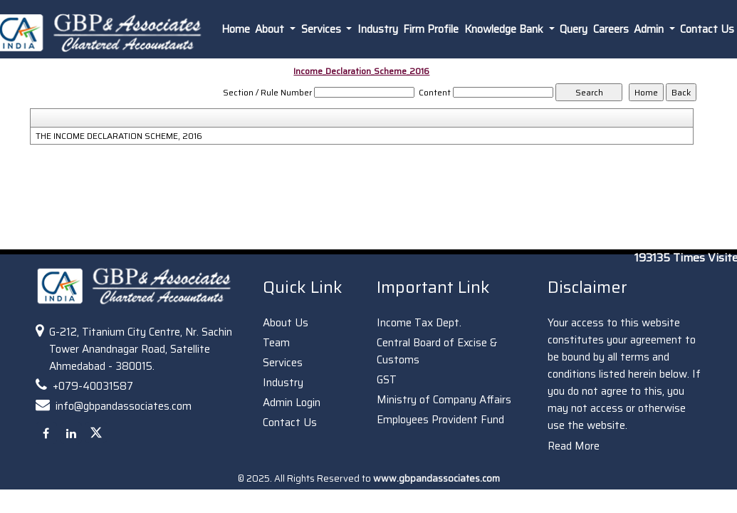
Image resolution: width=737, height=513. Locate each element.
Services (283, 362)
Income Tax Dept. (419, 322)
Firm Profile (431, 29)
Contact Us (290, 422)
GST (387, 379)
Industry (377, 29)
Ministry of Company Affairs (444, 399)
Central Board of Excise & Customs (437, 351)
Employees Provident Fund (440, 419)
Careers (611, 29)
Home (235, 29)
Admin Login (291, 402)
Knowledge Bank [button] (505, 29)
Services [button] (322, 29)
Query (573, 29)
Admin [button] (650, 29)
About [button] (271, 29)
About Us (285, 322)
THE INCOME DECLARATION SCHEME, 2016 (119, 136)
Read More (574, 446)
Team (276, 342)
